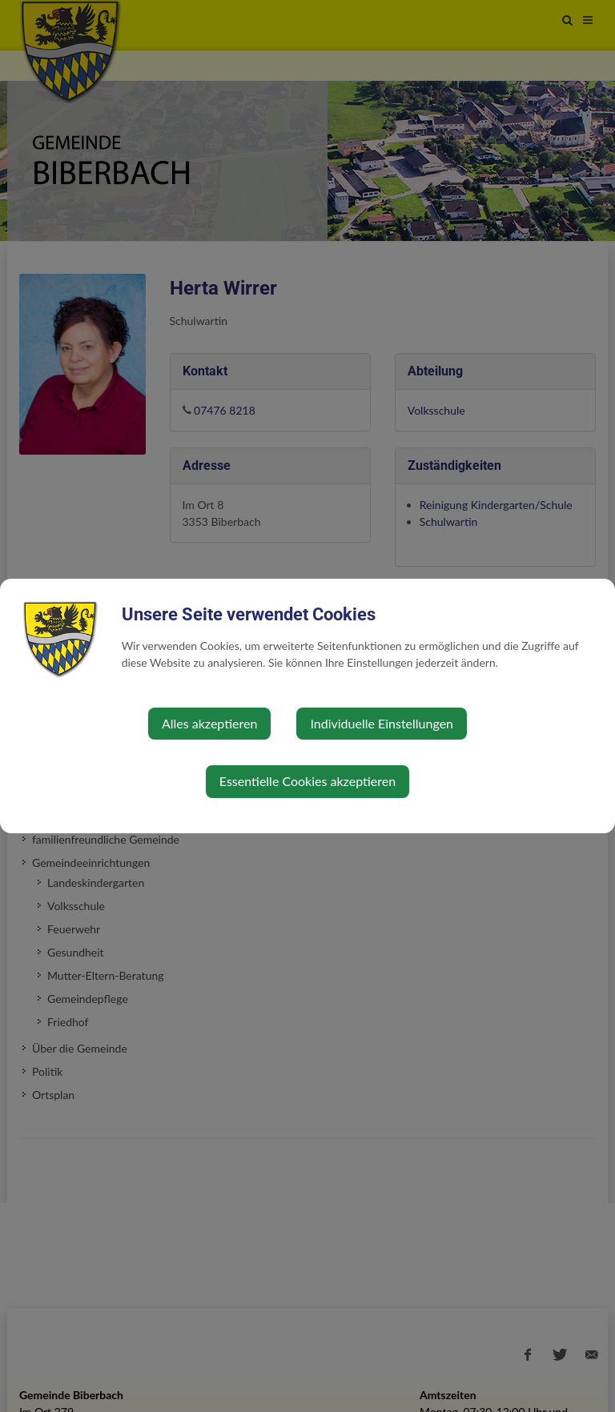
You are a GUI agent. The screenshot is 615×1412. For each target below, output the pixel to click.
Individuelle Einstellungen (381, 723)
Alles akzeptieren (209, 723)
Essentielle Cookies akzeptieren (307, 780)
